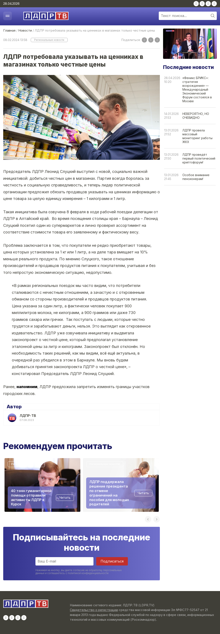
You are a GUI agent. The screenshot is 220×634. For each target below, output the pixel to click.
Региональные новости (49, 39)
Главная (9, 30)
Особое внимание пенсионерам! (195, 177)
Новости (25, 30)
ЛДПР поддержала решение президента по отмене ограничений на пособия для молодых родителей (109, 493)
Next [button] (156, 519)
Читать (64, 497)
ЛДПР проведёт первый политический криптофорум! (198, 158)
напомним (27, 386)
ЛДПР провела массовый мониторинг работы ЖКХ (197, 136)
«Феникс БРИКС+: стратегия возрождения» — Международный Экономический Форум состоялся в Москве (197, 89)
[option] (42, 485)
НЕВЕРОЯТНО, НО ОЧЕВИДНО (195, 115)
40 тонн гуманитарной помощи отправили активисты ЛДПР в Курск (31, 497)
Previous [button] (148, 519)
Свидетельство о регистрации (94, 610)
